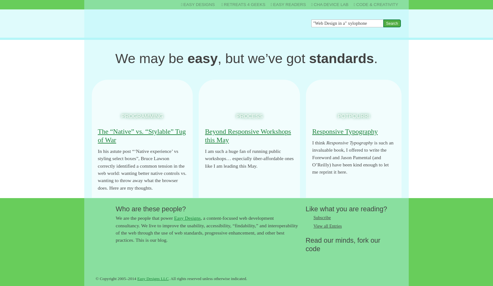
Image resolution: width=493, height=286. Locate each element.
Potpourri (354, 116)
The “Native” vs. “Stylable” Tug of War (142, 136)
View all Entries (327, 226)
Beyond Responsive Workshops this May (248, 136)
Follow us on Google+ (335, 259)
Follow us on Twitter (310, 259)
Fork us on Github (348, 259)
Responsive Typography (345, 131)
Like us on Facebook (323, 259)
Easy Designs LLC (153, 278)
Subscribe (322, 217)
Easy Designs (187, 218)
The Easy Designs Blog (126, 23)
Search (392, 23)
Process (249, 116)
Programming (142, 116)
